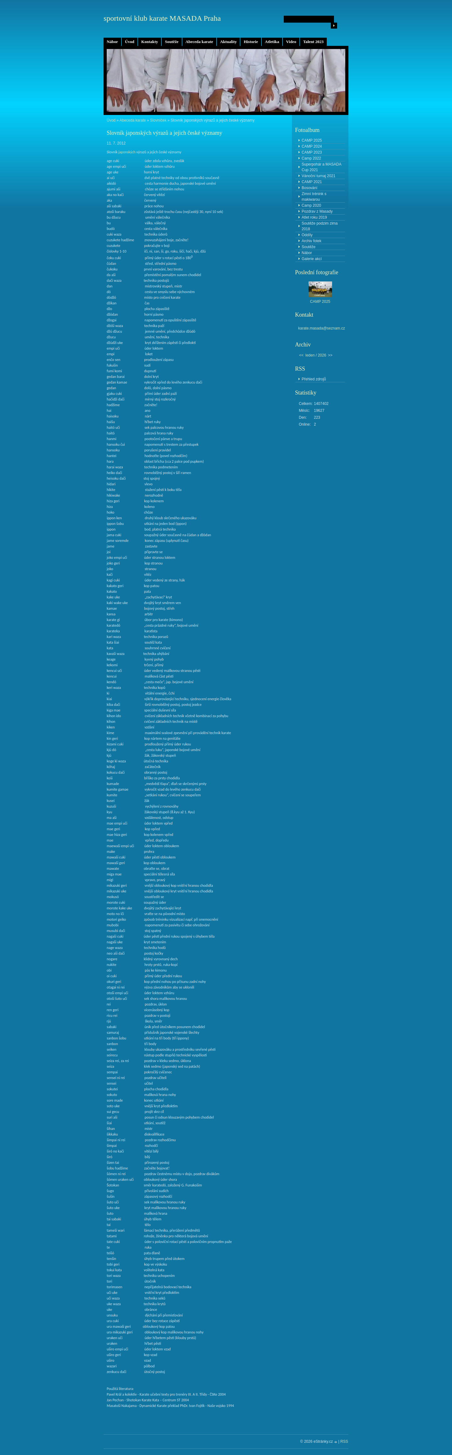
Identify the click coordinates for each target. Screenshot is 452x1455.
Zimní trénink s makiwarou (314, 197)
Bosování (309, 188)
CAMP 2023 (312, 152)
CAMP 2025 (312, 140)
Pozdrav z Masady (317, 211)
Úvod (129, 41)
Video (291, 41)
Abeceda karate (199, 41)
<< (301, 355)
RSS (344, 1441)
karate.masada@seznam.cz (321, 328)
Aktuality (228, 41)
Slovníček (158, 120)
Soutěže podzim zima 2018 (320, 226)
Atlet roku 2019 (314, 217)
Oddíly (307, 235)
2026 (322, 355)
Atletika (272, 41)
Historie (251, 41)
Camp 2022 (311, 158)
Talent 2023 (313, 41)
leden (310, 355)
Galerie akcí (312, 259)
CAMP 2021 (312, 182)
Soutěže (171, 41)
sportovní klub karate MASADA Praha (162, 18)
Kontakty (149, 41)
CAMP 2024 (312, 146)
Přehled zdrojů (314, 379)
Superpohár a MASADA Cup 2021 (322, 167)
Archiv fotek (311, 241)
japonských (126, 152)
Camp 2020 (311, 205)
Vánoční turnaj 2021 (318, 176)
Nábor (112, 41)
